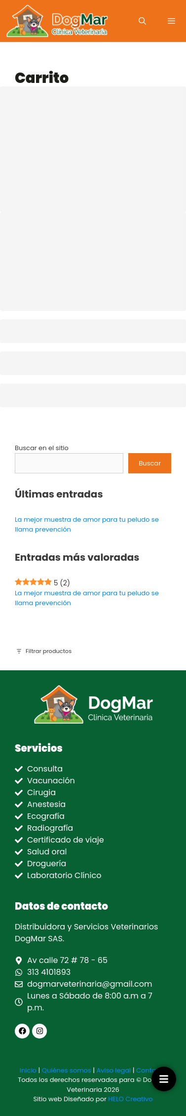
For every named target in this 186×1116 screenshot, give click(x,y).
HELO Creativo (130, 1099)
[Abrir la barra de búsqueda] (141, 21)
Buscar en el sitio (42, 448)
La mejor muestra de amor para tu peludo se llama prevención (87, 598)
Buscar (150, 463)
